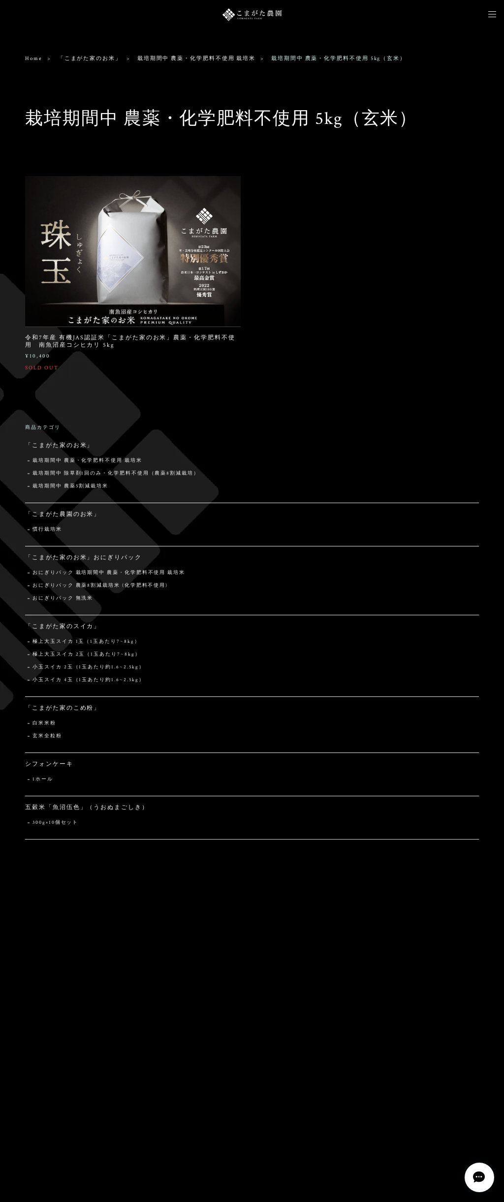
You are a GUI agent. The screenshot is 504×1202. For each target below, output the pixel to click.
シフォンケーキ (49, 765)
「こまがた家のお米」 (90, 58)
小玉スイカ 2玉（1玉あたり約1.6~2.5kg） (88, 668)
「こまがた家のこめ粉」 (62, 709)
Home (33, 58)
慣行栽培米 (47, 530)
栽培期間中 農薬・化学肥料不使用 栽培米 (196, 58)
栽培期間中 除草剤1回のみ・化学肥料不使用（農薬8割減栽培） (115, 474)
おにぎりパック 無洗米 (62, 599)
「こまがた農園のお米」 (62, 515)
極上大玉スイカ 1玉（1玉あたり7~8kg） (86, 642)
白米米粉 (44, 724)
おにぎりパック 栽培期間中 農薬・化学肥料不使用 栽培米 (108, 574)
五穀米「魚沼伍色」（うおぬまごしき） (87, 808)
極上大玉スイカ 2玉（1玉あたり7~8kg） (86, 655)
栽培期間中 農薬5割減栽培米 (70, 487)
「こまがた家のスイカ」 (62, 627)
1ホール (42, 780)
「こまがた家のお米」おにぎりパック (83, 558)
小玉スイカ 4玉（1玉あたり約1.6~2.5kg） (88, 681)
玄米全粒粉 (47, 737)
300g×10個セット (55, 823)
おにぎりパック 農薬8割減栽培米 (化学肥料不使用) (100, 586)
